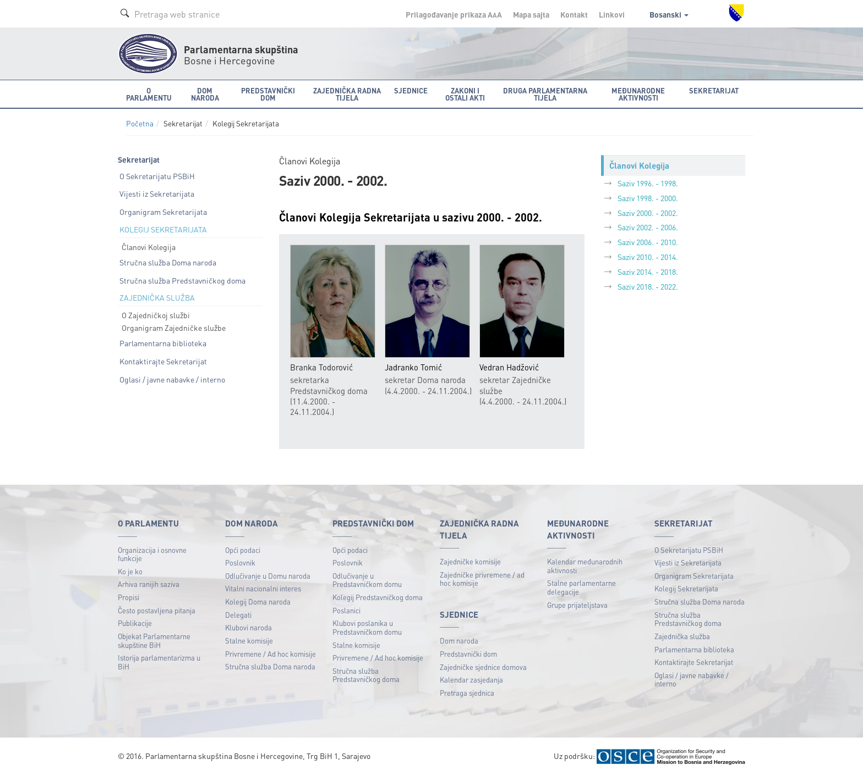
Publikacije (135, 623)
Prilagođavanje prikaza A (454, 14)
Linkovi (612, 14)
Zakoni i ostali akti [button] (465, 94)
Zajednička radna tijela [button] (347, 94)
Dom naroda (459, 640)
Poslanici (346, 610)
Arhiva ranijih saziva (148, 584)
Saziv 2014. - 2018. (648, 271)
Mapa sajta (531, 14)
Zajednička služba (682, 636)
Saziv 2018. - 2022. (648, 286)
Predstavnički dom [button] (268, 94)
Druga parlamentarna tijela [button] (545, 94)
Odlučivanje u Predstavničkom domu (367, 580)
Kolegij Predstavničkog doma (377, 597)
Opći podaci (242, 550)
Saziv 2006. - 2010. (648, 242)
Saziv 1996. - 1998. (648, 183)
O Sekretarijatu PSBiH (157, 176)
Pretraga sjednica (467, 692)
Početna (140, 123)
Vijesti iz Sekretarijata (156, 193)
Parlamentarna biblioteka (162, 343)
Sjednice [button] (411, 90)
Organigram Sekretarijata (163, 212)
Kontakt (574, 14)
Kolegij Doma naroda (258, 601)
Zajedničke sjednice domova (483, 667)
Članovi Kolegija (149, 247)
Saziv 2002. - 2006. (648, 227)
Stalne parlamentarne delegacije (581, 587)
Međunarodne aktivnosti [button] (638, 94)
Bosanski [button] (669, 14)
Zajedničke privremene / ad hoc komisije (482, 579)
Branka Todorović (321, 367)
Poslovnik (240, 562)
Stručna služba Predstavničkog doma (182, 280)
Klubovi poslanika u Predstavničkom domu (367, 627)
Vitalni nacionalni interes (263, 588)
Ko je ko (130, 571)
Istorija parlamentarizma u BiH (159, 662)
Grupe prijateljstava (577, 604)
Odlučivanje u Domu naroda (267, 575)
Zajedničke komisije (470, 561)
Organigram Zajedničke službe (174, 327)
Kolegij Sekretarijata (686, 588)
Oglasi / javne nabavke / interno (172, 379)
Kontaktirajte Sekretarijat (163, 361)
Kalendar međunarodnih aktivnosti (584, 566)
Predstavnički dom (468, 653)
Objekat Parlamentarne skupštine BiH (154, 640)
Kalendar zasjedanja (471, 679)
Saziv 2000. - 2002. (648, 213)
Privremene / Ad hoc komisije (270, 653)
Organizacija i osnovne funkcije (152, 554)
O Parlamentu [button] (149, 94)
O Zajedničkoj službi (156, 315)
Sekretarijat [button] (714, 90)
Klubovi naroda (248, 627)
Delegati (238, 614)
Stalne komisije (249, 640)
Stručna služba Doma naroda (167, 262)
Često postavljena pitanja (156, 610)
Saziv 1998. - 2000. (648, 198)
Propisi (128, 597)
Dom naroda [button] (205, 94)
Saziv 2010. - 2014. (648, 257)
